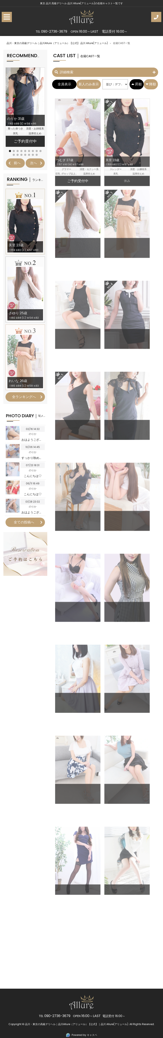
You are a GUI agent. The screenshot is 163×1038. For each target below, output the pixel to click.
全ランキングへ (24, 396)
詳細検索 (64, 72)
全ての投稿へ (24, 522)
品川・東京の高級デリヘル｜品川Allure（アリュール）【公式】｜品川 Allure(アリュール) (76, 1024)
